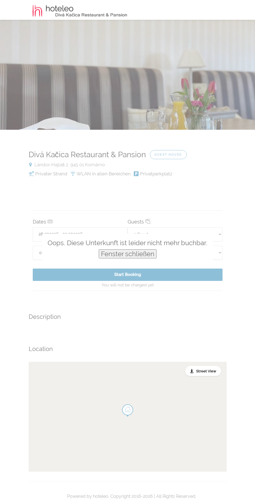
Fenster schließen (127, 254)
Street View (206, 371)
